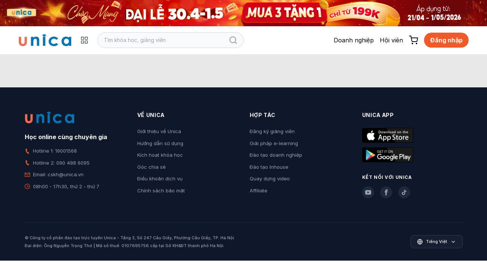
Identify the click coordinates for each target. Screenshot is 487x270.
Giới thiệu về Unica (159, 131)
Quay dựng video (270, 179)
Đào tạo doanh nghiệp (276, 155)
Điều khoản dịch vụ (160, 179)
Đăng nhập (446, 40)
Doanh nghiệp (354, 40)
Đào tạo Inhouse (269, 167)
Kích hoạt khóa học (160, 155)
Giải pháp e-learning (274, 143)
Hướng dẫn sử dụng (160, 143)
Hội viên (391, 40)
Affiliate (258, 191)
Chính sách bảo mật (161, 191)
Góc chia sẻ (151, 167)
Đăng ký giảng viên (272, 131)
